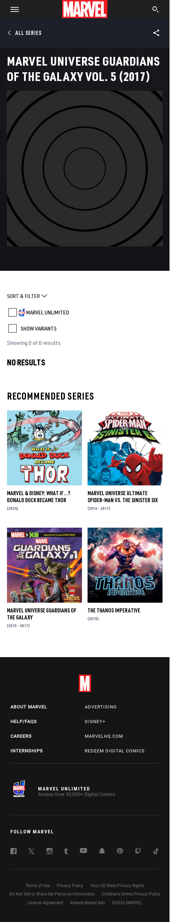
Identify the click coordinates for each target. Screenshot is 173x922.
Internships (26, 750)
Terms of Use (37, 885)
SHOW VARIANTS (39, 328)
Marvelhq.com (104, 736)
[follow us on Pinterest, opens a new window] (120, 851)
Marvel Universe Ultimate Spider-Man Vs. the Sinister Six (123, 497)
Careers (21, 736)
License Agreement (45, 902)
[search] (155, 10)
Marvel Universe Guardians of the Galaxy (41, 614)
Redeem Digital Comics (115, 750)
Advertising (101, 706)
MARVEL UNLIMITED (47, 312)
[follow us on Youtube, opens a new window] (83, 851)
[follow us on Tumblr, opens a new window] (66, 852)
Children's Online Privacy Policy (131, 894)
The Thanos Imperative (114, 610)
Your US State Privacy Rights (117, 885)
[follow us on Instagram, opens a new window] (49, 852)
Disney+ (95, 721)
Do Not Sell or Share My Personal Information (52, 894)
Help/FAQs (23, 721)
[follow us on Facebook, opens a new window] (13, 852)
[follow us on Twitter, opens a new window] (31, 852)
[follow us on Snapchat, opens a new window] (102, 851)
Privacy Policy (70, 885)
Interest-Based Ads (87, 902)
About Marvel (28, 706)
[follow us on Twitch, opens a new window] (138, 852)
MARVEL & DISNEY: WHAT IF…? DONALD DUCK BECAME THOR (38, 497)
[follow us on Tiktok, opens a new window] (156, 852)
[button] (12, 9)
